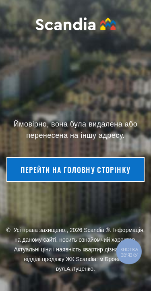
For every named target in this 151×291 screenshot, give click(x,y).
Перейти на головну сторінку (75, 169)
